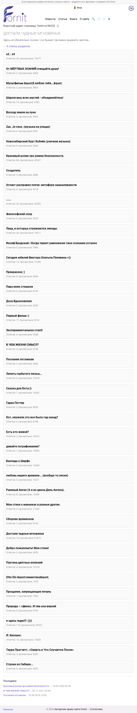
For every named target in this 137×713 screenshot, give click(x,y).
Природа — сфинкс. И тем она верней (31, 606)
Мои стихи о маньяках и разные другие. (33, 504)
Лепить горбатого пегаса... (24, 373)
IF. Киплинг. (14, 635)
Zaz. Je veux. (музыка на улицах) (28, 126)
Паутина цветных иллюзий (24, 562)
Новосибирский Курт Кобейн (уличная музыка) (38, 141)
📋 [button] (57, 26)
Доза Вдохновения (19, 301)
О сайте (84, 19)
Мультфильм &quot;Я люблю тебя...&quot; (34, 83)
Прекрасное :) (15, 272)
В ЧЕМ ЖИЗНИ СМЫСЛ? (22, 344)
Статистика (96, 709)
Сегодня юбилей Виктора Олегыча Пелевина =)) (38, 257)
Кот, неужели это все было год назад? (32, 417)
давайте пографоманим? (22, 446)
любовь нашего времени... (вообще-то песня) (37, 475)
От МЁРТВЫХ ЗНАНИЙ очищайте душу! (32, 68)
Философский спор (19, 214)
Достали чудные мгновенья (25, 533)
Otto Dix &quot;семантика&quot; (27, 577)
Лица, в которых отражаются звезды (31, 228)
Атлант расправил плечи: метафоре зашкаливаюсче (41, 184)
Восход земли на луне (21, 112)
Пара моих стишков (19, 286)
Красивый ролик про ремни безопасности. (35, 155)
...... (8, 199)
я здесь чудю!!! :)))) (19, 620)
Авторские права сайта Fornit (71, 709)
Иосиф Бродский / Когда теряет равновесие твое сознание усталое (51, 243)
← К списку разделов (16, 46)
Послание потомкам (20, 359)
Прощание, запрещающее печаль (28, 591)
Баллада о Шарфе (18, 461)
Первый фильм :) (17, 315)
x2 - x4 (10, 54)
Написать (8, 709)
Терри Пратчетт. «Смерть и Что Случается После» (40, 649)
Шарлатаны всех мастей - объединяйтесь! (34, 97)
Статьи (62, 19)
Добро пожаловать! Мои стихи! (27, 548)
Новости (50, 19)
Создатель (13, 170)
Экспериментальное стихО (24, 330)
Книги (73, 19)
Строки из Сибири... (19, 664)
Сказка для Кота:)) (18, 388)
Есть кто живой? (17, 431)
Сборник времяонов (20, 519)
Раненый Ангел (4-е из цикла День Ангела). (35, 489)
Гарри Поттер (15, 402)
